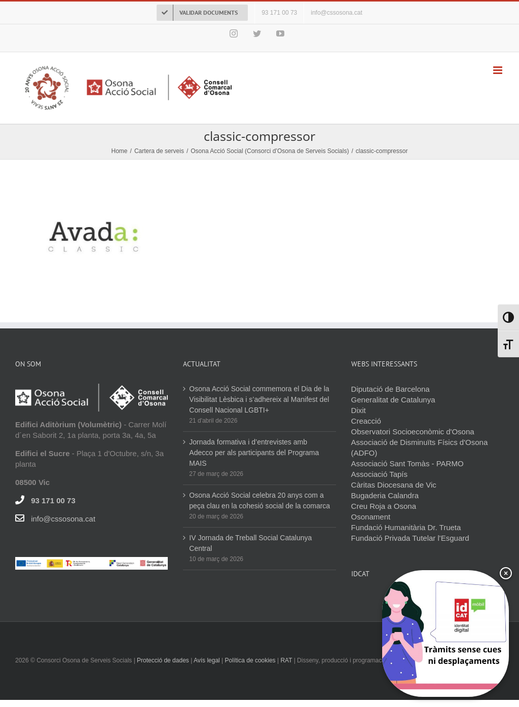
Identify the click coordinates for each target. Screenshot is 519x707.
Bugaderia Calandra (385, 495)
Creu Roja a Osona (383, 506)
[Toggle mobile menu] (498, 70)
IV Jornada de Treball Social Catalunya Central (250, 543)
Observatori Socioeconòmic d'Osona (412, 431)
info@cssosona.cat (63, 518)
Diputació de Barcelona (390, 389)
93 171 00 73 (53, 500)
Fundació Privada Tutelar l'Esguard (410, 538)
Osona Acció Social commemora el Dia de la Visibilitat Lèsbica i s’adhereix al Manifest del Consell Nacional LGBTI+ (259, 399)
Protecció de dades (163, 660)
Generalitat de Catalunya (393, 399)
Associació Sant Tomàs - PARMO (407, 463)
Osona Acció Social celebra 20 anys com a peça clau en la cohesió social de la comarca (259, 500)
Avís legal (207, 660)
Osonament (371, 516)
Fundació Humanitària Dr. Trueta (406, 527)
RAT (286, 660)
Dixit (358, 410)
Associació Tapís (379, 474)
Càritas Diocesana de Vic (393, 484)
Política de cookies (250, 660)
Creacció (366, 421)
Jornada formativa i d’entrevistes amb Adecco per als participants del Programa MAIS (254, 452)
